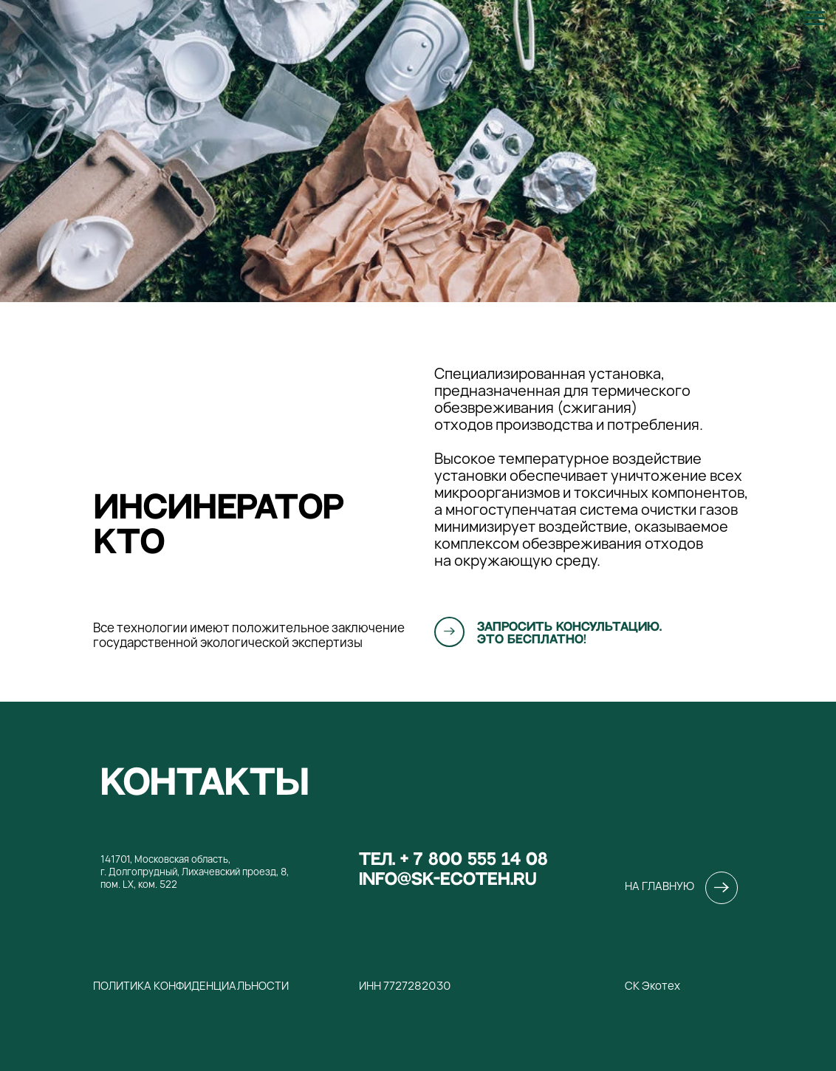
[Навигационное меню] (814, 18)
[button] (449, 631)
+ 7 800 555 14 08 (474, 859)
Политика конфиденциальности (191, 985)
